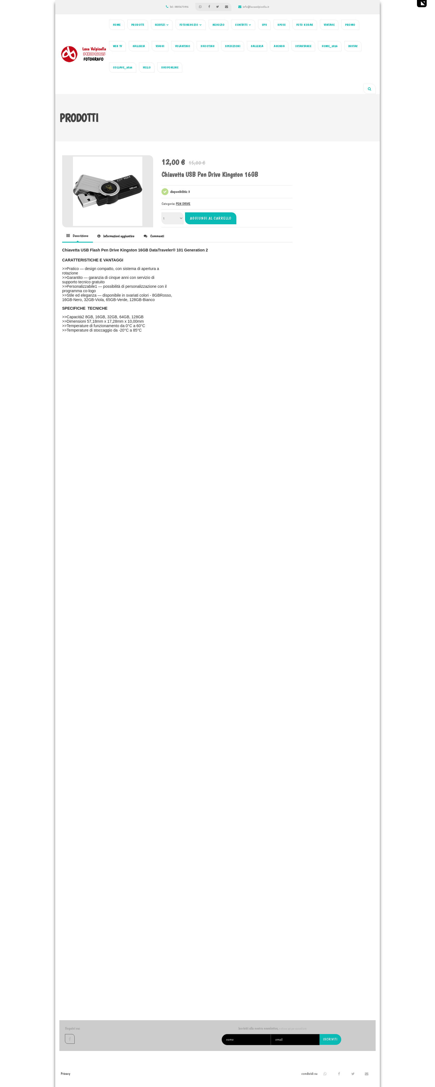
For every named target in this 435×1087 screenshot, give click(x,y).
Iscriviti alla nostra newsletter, (272, 1028)
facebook (70, 1039)
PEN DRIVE (183, 204)
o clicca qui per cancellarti (293, 1028)
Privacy (65, 1073)
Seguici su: (72, 1028)
